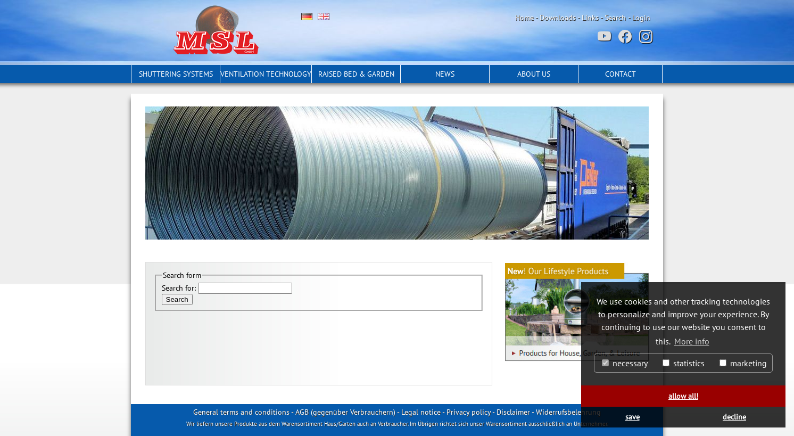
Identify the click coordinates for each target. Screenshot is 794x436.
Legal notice (421, 412)
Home (524, 17)
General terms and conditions (241, 412)
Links (590, 17)
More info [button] (691, 341)
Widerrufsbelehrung (568, 412)
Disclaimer (513, 412)
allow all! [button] (683, 396)
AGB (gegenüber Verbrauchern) (345, 412)
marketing (743, 363)
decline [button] (734, 417)
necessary (625, 363)
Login (641, 17)
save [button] (632, 417)
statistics (684, 363)
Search (615, 17)
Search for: (179, 288)
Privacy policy (468, 412)
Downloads (558, 17)
